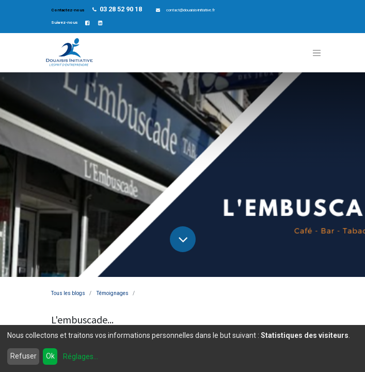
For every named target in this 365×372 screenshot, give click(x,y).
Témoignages (113, 293)
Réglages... (80, 356)
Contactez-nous (68, 10)
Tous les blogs (68, 293)
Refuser (23, 356)
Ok (50, 356)
